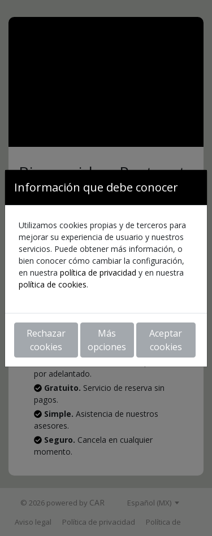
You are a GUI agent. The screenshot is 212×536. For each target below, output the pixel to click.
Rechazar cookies (46, 340)
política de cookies (52, 284)
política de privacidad (98, 272)
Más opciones (107, 340)
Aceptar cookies (165, 340)
